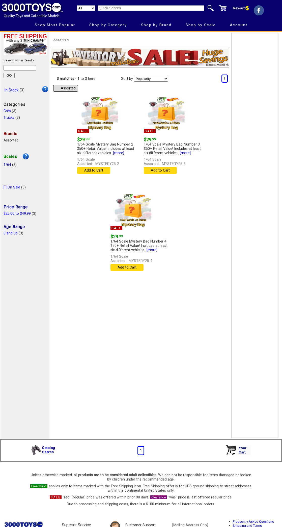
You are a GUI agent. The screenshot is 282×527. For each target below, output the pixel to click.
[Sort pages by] (151, 79)
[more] (118, 153)
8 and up (11, 233)
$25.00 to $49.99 (17, 213)
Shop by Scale (201, 25)
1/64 (7, 165)
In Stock (11, 90)
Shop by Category (108, 25)
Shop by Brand (156, 25)
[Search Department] (86, 8)
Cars (7, 111)
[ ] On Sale (12, 187)
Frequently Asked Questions (253, 521)
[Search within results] (20, 67)
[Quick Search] (151, 8)
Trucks (9, 117)
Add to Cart (93, 170)
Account (238, 25)
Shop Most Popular (55, 25)
